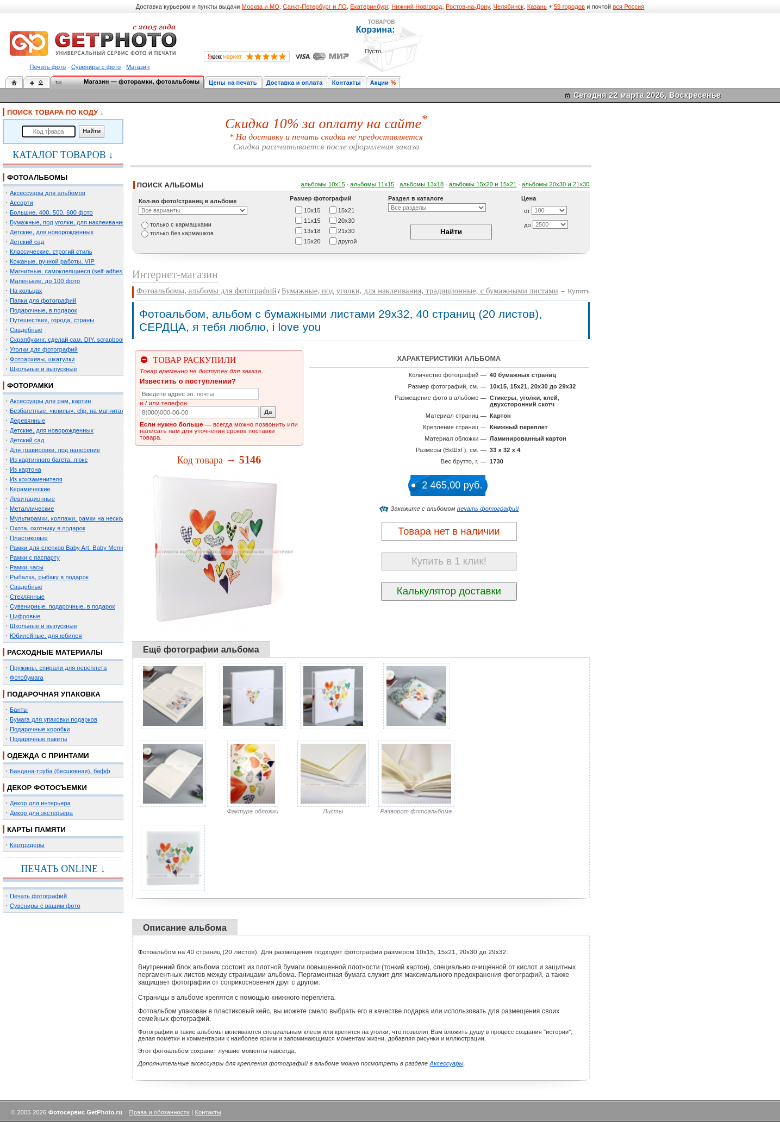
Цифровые (25, 616)
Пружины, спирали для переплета (58, 668)
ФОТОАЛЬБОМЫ (37, 177)
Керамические (30, 489)
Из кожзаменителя (36, 479)
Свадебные (26, 330)
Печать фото (48, 67)
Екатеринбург (369, 6)
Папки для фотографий (43, 300)
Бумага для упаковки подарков (53, 719)
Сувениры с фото (96, 67)
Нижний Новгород (416, 6)
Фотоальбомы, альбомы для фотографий (206, 290)
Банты (19, 709)
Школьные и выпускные (43, 369)
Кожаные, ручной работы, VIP (52, 261)
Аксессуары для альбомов (47, 193)
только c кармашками (180, 224)
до (527, 225)
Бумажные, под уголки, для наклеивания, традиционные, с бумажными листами (420, 290)
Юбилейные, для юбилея (46, 635)
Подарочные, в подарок (43, 310)
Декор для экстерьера (41, 813)
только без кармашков (182, 233)
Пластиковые (29, 538)
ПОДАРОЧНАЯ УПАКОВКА (54, 694)
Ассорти (21, 202)
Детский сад (27, 242)
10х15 (312, 209)
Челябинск (509, 6)
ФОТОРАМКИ (30, 385)
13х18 (312, 230)
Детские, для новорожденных (51, 232)
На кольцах (26, 290)
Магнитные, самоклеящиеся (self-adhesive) (71, 271)
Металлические (32, 508)
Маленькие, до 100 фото (45, 281)
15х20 (312, 240)
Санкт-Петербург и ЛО (314, 6)
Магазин (137, 67)
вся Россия (629, 6)
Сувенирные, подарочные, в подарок (62, 606)
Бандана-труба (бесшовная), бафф (60, 771)
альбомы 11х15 (372, 184)
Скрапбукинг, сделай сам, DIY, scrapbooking (72, 339)
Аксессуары (447, 1063)
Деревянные (27, 420)
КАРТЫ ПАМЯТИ (36, 829)
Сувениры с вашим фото (45, 905)
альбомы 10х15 (323, 184)
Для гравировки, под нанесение (55, 450)
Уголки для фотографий (44, 349)
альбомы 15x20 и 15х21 (483, 184)
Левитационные (32, 499)
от (527, 211)
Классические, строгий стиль (51, 251)
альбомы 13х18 (422, 184)
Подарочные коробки (40, 729)
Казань (537, 6)
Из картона (25, 469)
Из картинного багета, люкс (49, 459)
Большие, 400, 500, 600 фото (51, 212)
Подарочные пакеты (38, 739)
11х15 (312, 220)
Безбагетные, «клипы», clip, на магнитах (67, 411)
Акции (379, 82)
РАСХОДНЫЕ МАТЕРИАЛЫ (55, 652)
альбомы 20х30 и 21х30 (556, 184)
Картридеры (27, 845)
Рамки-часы (26, 567)
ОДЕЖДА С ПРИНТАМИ (48, 755)
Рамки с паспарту (35, 557)
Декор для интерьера (40, 803)
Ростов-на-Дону (468, 6)
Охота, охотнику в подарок (47, 528)
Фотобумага (26, 677)
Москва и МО (260, 6)
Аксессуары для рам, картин (50, 401)
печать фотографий (488, 508)
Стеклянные (27, 596)
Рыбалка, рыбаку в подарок (49, 577)
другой (347, 240)
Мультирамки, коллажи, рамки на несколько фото (80, 518)
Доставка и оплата (294, 82)
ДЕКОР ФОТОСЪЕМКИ (47, 787)
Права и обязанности (159, 1112)
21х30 (346, 230)
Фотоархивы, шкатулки (42, 359)
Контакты (346, 82)
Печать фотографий (38, 896)
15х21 (346, 209)
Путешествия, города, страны (52, 320)
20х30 (346, 220)
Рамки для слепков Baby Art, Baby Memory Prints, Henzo (89, 547)
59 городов (569, 6)
